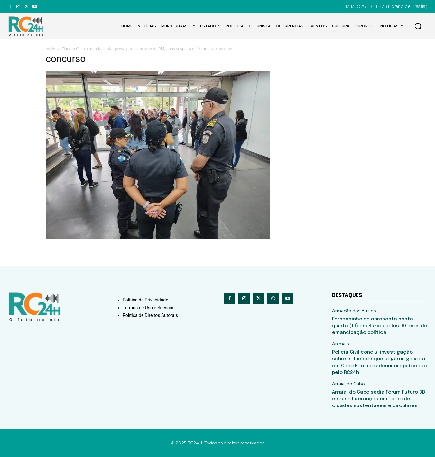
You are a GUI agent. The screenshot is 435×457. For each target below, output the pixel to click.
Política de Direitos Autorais (150, 315)
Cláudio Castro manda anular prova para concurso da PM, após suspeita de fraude (135, 49)
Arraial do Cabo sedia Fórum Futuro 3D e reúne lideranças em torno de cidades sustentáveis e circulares (378, 399)
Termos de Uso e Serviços (149, 307)
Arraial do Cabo (348, 383)
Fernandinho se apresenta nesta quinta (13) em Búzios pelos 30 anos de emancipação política (379, 326)
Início (50, 49)
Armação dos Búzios (354, 311)
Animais (340, 344)
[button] (418, 26)
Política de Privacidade (145, 299)
